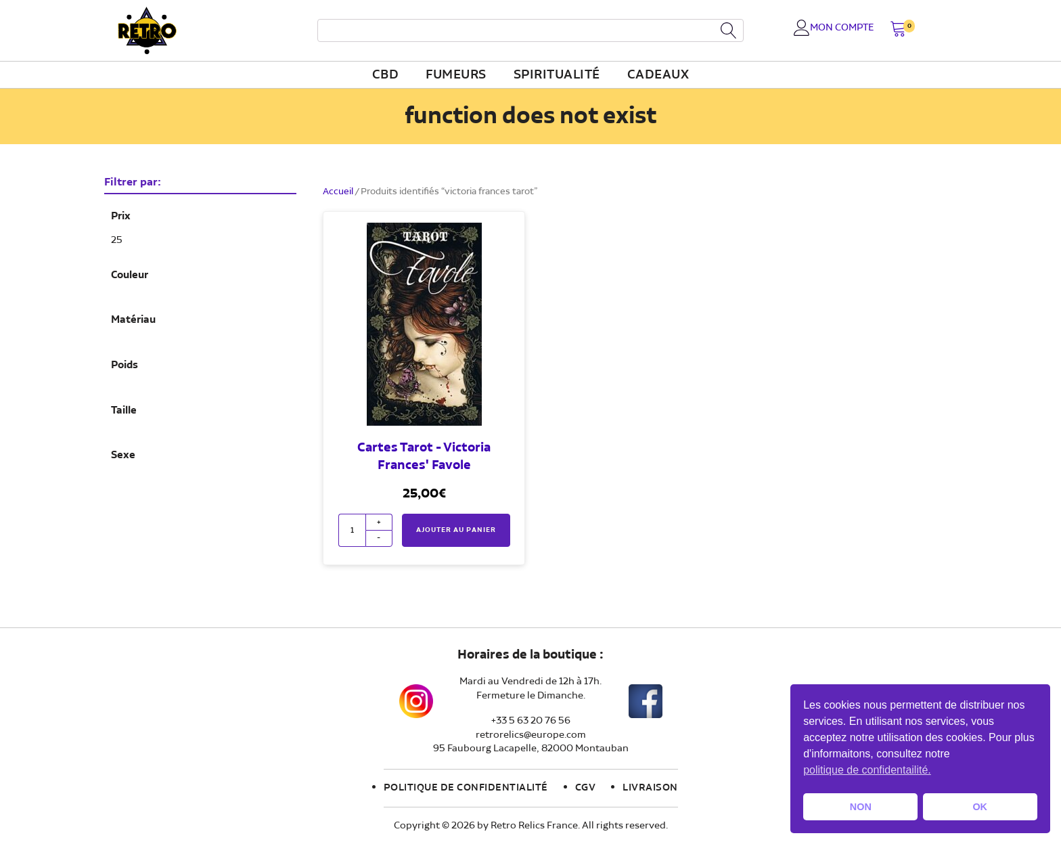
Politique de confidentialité (466, 788)
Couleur (129, 275)
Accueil (338, 191)
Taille (124, 410)
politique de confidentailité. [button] (867, 770)
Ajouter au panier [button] (456, 530)
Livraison (650, 788)
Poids (124, 365)
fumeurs (456, 75)
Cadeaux (658, 75)
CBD (385, 75)
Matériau (133, 320)
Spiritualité (557, 75)
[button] (898, 30)
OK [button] (979, 806)
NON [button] (861, 806)
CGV (585, 788)
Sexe (123, 455)
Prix (121, 216)
